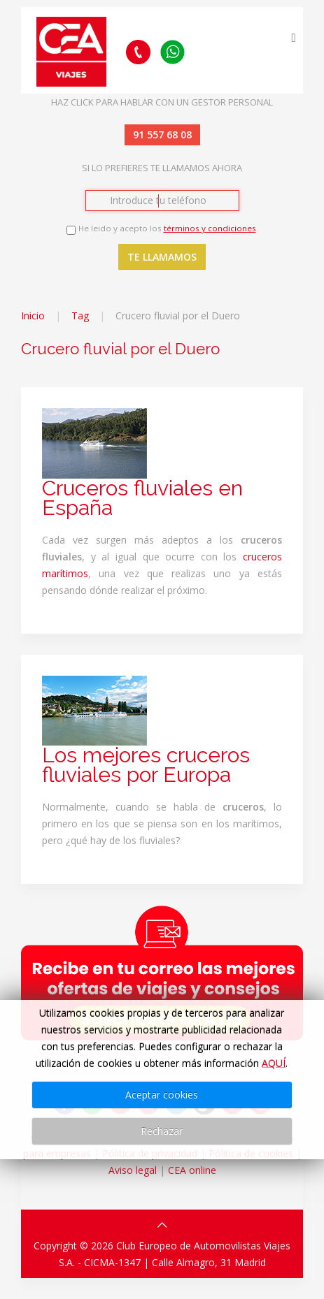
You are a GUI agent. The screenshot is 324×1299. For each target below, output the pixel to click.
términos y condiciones (210, 228)
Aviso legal (132, 1170)
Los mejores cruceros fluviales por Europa (146, 765)
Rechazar (162, 1131)
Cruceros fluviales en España (142, 498)
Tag (80, 315)
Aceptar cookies (161, 1094)
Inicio (33, 315)
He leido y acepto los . (168, 228)
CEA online (192, 1170)
